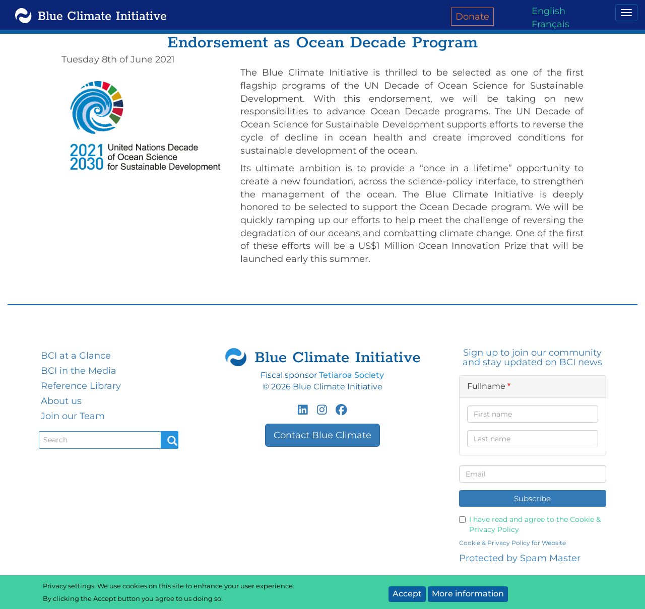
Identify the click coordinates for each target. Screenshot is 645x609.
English (548, 11)
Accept (407, 593)
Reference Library (81, 385)
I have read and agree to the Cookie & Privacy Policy (530, 524)
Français (550, 24)
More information (468, 593)
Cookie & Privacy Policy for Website (512, 543)
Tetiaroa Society (351, 375)
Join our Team (73, 416)
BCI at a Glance (76, 355)
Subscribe (532, 498)
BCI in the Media (78, 370)
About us (61, 401)
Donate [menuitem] (472, 16)
